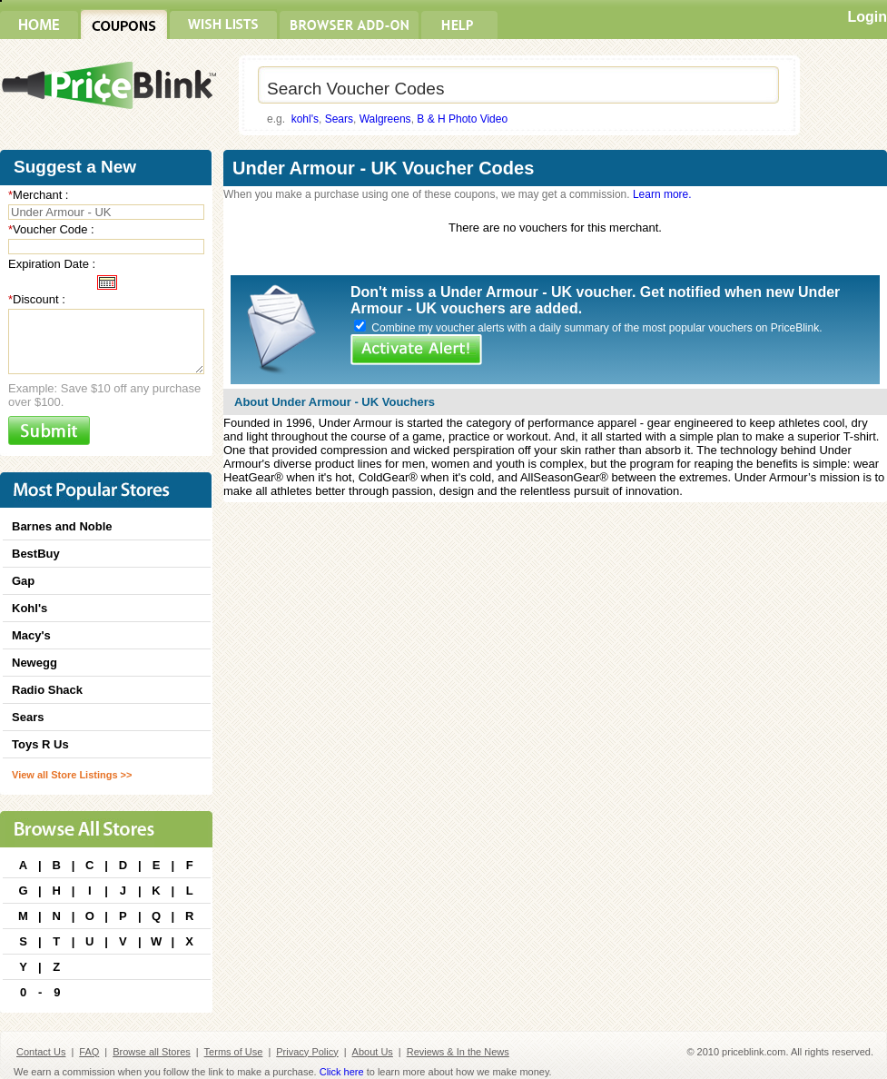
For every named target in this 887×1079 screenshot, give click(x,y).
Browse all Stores (152, 1051)
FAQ (89, 1051)
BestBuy (36, 553)
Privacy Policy (307, 1051)
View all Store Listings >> (72, 774)
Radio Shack (47, 690)
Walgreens (385, 119)
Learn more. (662, 194)
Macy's (31, 635)
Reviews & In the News (458, 1051)
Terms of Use (233, 1051)
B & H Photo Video (462, 119)
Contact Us (40, 1051)
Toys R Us (40, 744)
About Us (372, 1051)
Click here (342, 1071)
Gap (23, 581)
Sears (339, 119)
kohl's (305, 119)
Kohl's (29, 608)
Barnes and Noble (62, 526)
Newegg (34, 662)
